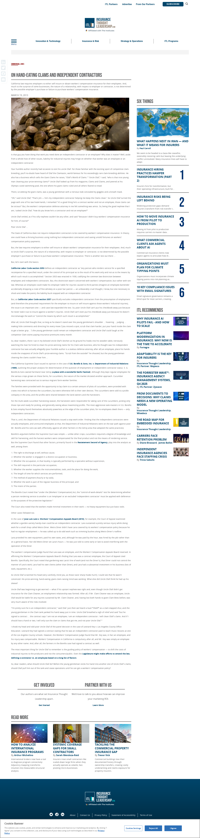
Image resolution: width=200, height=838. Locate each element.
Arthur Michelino (23, 755)
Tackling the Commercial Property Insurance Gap (112, 748)
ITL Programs (171, 41)
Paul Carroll (145, 148)
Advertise (127, 4)
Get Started (44, 705)
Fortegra (144, 347)
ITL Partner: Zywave (151, 386)
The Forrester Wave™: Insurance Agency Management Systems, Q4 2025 (154, 378)
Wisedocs (142, 413)
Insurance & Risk (90, 41)
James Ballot (165, 442)
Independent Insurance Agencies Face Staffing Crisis (152, 452)
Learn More (98, 705)
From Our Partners (145, 4)
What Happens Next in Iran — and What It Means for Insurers (162, 143)
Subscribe (173, 4)
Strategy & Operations (132, 41)
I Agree (173, 828)
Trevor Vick (104, 755)
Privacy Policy (101, 815)
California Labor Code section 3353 (27, 268)
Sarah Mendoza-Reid (67, 755)
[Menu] (18, 41)
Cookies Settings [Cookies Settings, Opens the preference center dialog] (133, 828)
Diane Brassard (148, 442)
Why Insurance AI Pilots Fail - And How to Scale (153, 322)
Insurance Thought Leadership (154, 363)
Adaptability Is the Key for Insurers (154, 356)
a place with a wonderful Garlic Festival (71, 372)
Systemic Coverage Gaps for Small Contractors (67, 748)
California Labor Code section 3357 (34, 299)
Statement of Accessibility (123, 815)
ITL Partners (111, 4)
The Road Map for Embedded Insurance (153, 421)
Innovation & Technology (48, 41)
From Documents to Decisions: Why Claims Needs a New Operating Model (154, 399)
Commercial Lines (17, 64)
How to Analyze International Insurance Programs (27, 748)
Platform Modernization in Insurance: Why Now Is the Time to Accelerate (154, 338)
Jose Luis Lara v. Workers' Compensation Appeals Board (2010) (54, 519)
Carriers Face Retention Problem (152, 437)
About (72, 815)
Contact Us (85, 815)
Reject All (153, 828)
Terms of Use (146, 815)
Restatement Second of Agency (93, 442)
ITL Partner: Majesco (148, 366)
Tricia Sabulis (147, 459)
